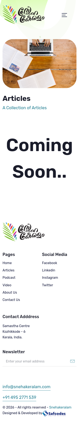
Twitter (47, 285)
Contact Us (11, 300)
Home (7, 263)
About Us (10, 292)
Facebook (49, 263)
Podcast (9, 278)
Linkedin (48, 270)
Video (7, 285)
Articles (9, 270)
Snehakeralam (60, 407)
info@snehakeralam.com (27, 386)
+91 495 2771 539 (19, 397)
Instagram (50, 278)
